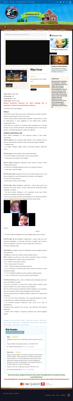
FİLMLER (17, 30)
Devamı (59, 43)
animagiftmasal (25, 322)
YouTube (70, 2)
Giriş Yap (12, 2)
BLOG (49, 30)
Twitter (60, 2)
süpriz (9, 322)
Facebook (57, 2)
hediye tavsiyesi (34, 322)
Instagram (67, 2)
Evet (25, 346)
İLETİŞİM (62, 30)
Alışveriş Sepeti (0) (21, 2)
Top (68, 395)
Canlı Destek (31, 2)
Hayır (28, 346)
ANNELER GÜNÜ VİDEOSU (59, 66)
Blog (53, 395)
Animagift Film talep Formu (59, 49)
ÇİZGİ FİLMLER (28, 30)
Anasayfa (5, 27)
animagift (6, 320)
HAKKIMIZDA (8, 30)
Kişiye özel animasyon (32, 320)
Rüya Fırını (26, 34)
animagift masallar (17, 34)
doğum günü (16, 322)
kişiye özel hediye (15, 320)
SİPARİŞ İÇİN (41, 30)
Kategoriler (8, 34)
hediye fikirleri (16, 325)
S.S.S (57, 395)
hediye (23, 320)
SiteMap (63, 395)
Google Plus (63, 2)
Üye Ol (5, 2)
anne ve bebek (25, 325)
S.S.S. (55, 30)
